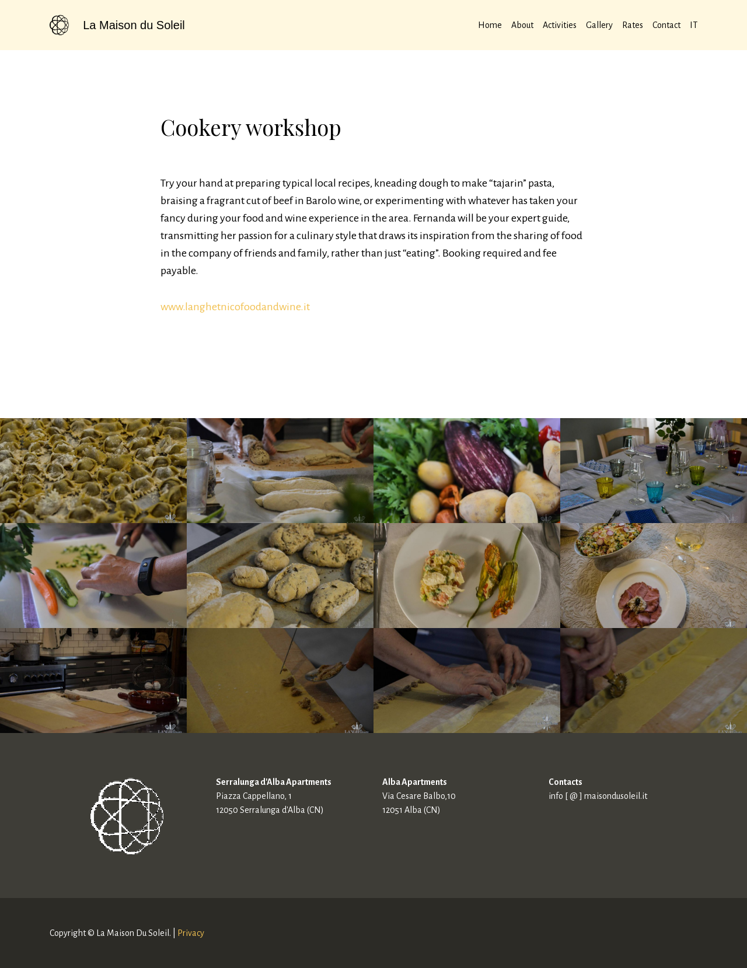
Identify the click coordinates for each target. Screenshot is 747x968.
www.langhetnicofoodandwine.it (235, 307)
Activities (560, 25)
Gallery (599, 25)
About (522, 25)
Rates (632, 25)
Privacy (190, 933)
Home (490, 25)
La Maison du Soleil (134, 25)
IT (693, 25)
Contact (666, 25)
